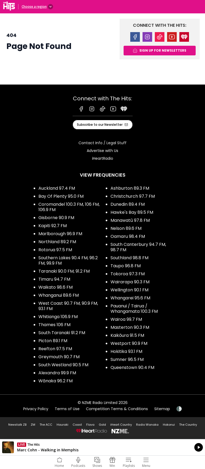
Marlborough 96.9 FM (60, 234)
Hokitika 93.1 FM (126, 351)
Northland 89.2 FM (57, 242)
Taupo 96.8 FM (126, 266)
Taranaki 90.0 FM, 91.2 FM (64, 271)
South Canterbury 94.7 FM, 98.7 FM (138, 247)
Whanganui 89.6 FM (58, 295)
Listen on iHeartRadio (102, 447)
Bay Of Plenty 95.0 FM (61, 196)
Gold (102, 424)
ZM (33, 424)
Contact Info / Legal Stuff (102, 143)
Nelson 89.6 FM (126, 228)
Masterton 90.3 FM (130, 327)
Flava (90, 424)
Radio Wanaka (147, 424)
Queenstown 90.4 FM (132, 367)
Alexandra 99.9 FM (57, 373)
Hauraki (62, 424)
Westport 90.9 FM (129, 343)
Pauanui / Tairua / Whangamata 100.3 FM (134, 308)
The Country (188, 424)
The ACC (46, 424)
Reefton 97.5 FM (55, 349)
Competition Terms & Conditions (117, 408)
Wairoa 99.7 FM (126, 319)
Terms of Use (67, 408)
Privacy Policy (35, 408)
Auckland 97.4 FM (56, 188)
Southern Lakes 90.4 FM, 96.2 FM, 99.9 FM (68, 260)
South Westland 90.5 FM (63, 365)
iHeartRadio (102, 158)
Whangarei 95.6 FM (130, 298)
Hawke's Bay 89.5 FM (132, 212)
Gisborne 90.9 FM (56, 218)
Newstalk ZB (17, 424)
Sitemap (162, 408)
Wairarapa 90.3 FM (130, 282)
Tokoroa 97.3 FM (128, 274)
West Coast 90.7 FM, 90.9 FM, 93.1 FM (68, 306)
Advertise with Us (102, 150)
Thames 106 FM (54, 325)
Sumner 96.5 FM (127, 359)
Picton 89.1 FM (52, 341)
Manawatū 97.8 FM (130, 220)
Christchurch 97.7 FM (133, 196)
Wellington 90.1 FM (129, 290)
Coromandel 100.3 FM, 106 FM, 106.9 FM (69, 207)
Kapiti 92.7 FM (52, 226)
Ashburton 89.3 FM (130, 188)
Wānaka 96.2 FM (55, 381)
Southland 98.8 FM (129, 258)
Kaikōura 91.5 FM (127, 335)
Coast (77, 424)
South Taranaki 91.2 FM (61, 333)
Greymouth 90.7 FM (59, 357)
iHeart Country (121, 424)
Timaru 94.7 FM (54, 279)
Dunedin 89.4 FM (128, 204)
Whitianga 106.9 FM (58, 317)
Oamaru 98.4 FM (128, 236)
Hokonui (169, 424)
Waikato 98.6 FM (55, 287)
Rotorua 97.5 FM (55, 250)
